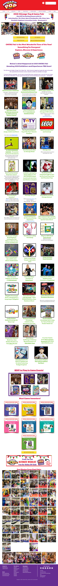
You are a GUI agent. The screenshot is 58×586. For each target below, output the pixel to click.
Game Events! (14, 135)
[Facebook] (43, 568)
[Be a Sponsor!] (37, 37)
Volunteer (15, 574)
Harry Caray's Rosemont (47, 340)
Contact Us (4, 566)
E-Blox (11, 343)
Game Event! (47, 237)
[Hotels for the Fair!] (20, 40)
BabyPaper (29, 280)
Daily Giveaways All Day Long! (11, 321)
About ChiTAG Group (5, 573)
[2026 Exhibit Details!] (20, 37)
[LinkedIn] (50, 568)
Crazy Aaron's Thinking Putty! (29, 112)
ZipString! (51, 280)
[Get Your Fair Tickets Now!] (28, 452)
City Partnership (16, 572)
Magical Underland (29, 318)
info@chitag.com (5, 567)
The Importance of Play (6, 574)
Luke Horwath (27, 297)
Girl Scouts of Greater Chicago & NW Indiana (47, 111)
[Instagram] (45, 568)
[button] (19, 11)
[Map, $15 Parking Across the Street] (37, 40)
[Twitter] (47, 568)
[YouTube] (41, 568)
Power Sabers (28, 174)
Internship (15, 573)
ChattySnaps (12, 280)
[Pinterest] (52, 568)
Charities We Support (5, 575)
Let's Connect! (46, 566)
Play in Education (25, 571)
